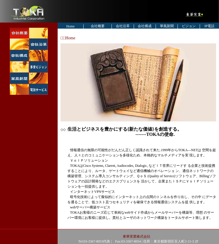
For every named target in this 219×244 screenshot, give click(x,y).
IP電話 (210, 26)
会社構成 (145, 26)
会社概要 (98, 26)
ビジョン (189, 26)
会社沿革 (123, 26)
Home (70, 26)
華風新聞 (167, 26)
